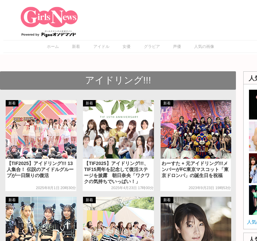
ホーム (53, 46)
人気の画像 (204, 46)
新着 (76, 46)
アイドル (101, 46)
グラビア (152, 46)
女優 (126, 46)
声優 (177, 46)
